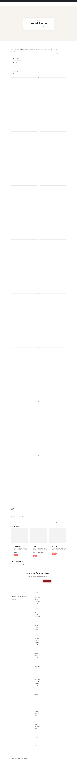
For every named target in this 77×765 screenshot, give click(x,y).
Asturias (36, 709)
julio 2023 (36, 625)
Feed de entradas (37, 752)
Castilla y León (37, 718)
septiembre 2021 (37, 671)
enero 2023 (36, 636)
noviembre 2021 (37, 666)
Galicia (36, 724)
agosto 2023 (37, 623)
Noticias (36, 735)
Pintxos (38, 20)
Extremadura (37, 722)
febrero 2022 (37, 660)
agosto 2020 (37, 688)
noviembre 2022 (37, 640)
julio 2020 (36, 690)
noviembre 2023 (37, 617)
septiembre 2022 (37, 645)
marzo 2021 (36, 677)
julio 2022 (36, 649)
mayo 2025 (36, 604)
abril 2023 (36, 632)
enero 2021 (36, 681)
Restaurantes (43, 3)
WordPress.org (37, 756)
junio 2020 (36, 692)
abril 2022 (36, 655)
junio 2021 (36, 673)
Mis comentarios (37, 731)
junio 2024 (36, 610)
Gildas (34, 551)
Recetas (38, 3)
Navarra (36, 733)
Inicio (34, 3)
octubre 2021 (37, 668)
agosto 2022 (37, 647)
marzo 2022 (36, 658)
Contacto (52, 3)
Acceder (36, 750)
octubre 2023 (37, 619)
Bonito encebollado (18, 551)
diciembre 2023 (37, 614)
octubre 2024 (37, 608)
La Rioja (36, 726)
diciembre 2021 (37, 664)
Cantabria (36, 716)
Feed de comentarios (38, 754)
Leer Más (16, 560)
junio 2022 (36, 651)
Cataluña (36, 720)
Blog (48, 3)
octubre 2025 (37, 599)
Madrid (36, 729)
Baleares (36, 711)
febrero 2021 (37, 679)
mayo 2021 (36, 675)
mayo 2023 (36, 630)
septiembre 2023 (37, 621)
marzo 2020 (36, 699)
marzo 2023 (36, 634)
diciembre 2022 (37, 638)
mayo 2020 (36, 694)
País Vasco (36, 737)
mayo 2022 (36, 653)
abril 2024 (36, 612)
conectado (20, 569)
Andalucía (36, 707)
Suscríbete (47, 585)
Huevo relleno (55, 551)
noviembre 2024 (37, 606)
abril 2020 (36, 696)
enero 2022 (36, 662)
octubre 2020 (37, 686)
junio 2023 (36, 627)
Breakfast (36, 713)
